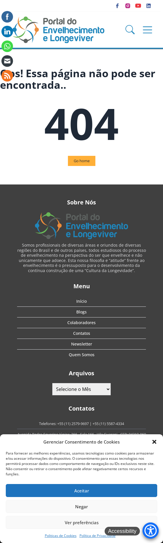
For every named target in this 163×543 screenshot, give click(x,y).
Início (81, 301)
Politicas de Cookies (61, 535)
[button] (154, 442)
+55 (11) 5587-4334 (108, 423)
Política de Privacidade (97, 535)
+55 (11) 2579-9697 (73, 423)
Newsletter (81, 344)
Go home (82, 160)
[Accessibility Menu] (150, 530)
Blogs (81, 312)
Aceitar (81, 491)
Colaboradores (81, 322)
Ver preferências (82, 522)
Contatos (81, 333)
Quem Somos (82, 354)
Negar (81, 506)
